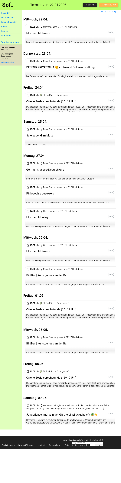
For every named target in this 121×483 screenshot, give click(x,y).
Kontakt (41, 479)
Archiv (4, 26)
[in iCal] (112, 11)
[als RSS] (104, 11)
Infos (100, 474)
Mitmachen (6, 35)
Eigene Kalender (9, 22)
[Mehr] (111, 32)
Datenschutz (54, 479)
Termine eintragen (10, 42)
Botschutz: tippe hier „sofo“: (77, 479)
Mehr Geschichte (7, 62)
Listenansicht (7, 17)
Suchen (4, 31)
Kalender (5, 13)
